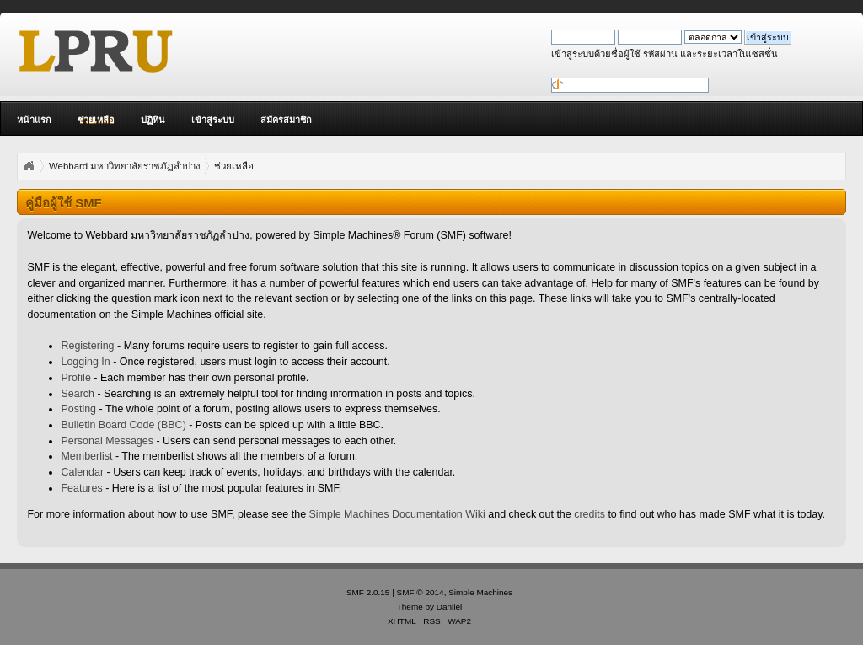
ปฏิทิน (153, 120)
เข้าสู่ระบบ (212, 120)
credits (589, 514)
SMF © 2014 (420, 592)
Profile (75, 378)
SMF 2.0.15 (368, 592)
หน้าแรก (34, 120)
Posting (78, 409)
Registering (87, 346)
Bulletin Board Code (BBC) (123, 425)
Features (81, 488)
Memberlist (86, 456)
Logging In (85, 362)
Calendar (82, 472)
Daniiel (449, 606)
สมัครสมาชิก (286, 120)
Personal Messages (107, 441)
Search (77, 394)
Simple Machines (480, 592)
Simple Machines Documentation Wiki (397, 514)
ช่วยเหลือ (96, 120)
